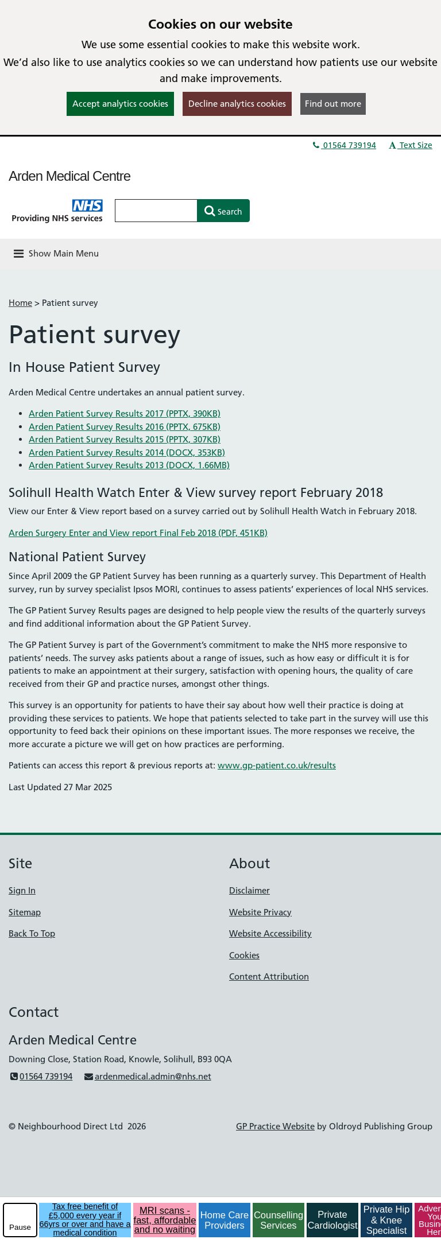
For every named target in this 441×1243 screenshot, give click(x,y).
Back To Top (32, 933)
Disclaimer (249, 890)
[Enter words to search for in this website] (156, 210)
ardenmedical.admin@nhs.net (147, 1076)
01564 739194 (343, 145)
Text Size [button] (409, 145)
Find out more (333, 103)
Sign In (22, 890)
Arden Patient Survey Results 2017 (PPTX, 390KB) (124, 413)
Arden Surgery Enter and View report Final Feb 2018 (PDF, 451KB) (138, 532)
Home (20, 302)
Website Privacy (260, 912)
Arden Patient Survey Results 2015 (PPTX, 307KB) (124, 439)
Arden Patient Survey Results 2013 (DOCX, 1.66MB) (129, 465)
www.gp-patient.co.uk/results (277, 765)
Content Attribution (269, 976)
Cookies (244, 955)
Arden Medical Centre (69, 176)
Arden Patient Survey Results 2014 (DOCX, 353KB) (127, 452)
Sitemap (25, 912)
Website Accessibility (270, 933)
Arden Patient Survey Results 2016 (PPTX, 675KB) (124, 426)
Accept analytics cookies (120, 103)
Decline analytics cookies (237, 103)
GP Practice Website (275, 1126)
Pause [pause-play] (20, 1227)
